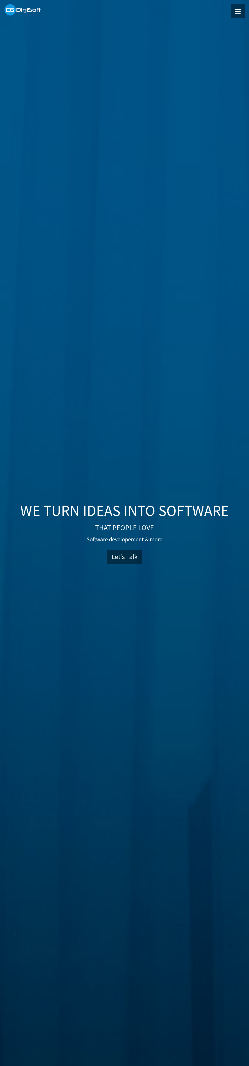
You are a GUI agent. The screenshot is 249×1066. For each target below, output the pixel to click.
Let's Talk (124, 556)
